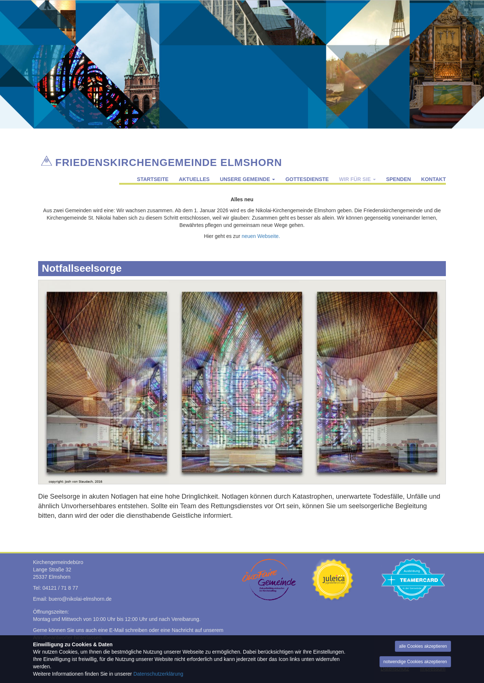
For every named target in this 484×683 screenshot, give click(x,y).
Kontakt (433, 179)
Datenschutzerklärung (158, 674)
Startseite (153, 179)
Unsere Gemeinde (247, 179)
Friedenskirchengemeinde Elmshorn (168, 161)
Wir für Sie (357, 179)
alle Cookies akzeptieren (423, 646)
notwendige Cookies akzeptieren (415, 661)
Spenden (398, 179)
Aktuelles (194, 179)
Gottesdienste (307, 179)
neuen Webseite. (261, 236)
